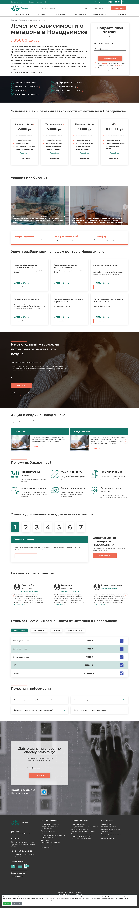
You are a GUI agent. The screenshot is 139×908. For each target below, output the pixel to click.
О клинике (14, 2)
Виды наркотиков (75, 630)
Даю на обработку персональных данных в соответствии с (110, 64)
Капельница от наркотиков (49, 845)
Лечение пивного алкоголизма (81, 836)
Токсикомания (45, 847)
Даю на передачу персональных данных (110, 69)
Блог (46, 2)
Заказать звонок (110, 58)
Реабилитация (118, 14)
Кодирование (40, 14)
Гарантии (39, 2)
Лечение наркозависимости (50, 824)
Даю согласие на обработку (21, 394)
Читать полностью (19, 604)
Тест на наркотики (47, 837)
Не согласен (17, 903)
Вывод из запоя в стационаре (110, 829)
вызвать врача (25, 158)
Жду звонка (21, 385)
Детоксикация (39, 630)
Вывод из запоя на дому (108, 827)
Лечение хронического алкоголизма (82, 834)
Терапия (56, 630)
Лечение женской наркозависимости (53, 835)
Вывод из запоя (21, 14)
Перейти (21, 287)
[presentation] (13, 207)
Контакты (23, 2)
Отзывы (31, 2)
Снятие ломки (45, 840)
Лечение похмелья (107, 831)
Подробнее (24, 153)
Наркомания (60, 14)
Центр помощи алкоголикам (80, 829)
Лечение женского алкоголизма (81, 839)
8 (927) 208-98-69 (112, 2)
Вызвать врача (119, 8)
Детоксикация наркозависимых (51, 842)
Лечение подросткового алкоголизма (83, 831)
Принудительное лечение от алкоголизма (84, 827)
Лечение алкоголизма (78, 824)
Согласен (7, 903)
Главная (14, 20)
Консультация (98, 8)
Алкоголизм (79, 14)
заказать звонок (104, 555)
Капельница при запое (108, 838)
